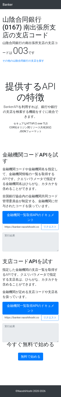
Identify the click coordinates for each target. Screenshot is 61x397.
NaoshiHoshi (25, 391)
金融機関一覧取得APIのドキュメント (30, 217)
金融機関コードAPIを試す (30, 158)
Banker (8, 5)
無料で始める (30, 357)
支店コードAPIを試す (27, 261)
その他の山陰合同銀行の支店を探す (23, 60)
